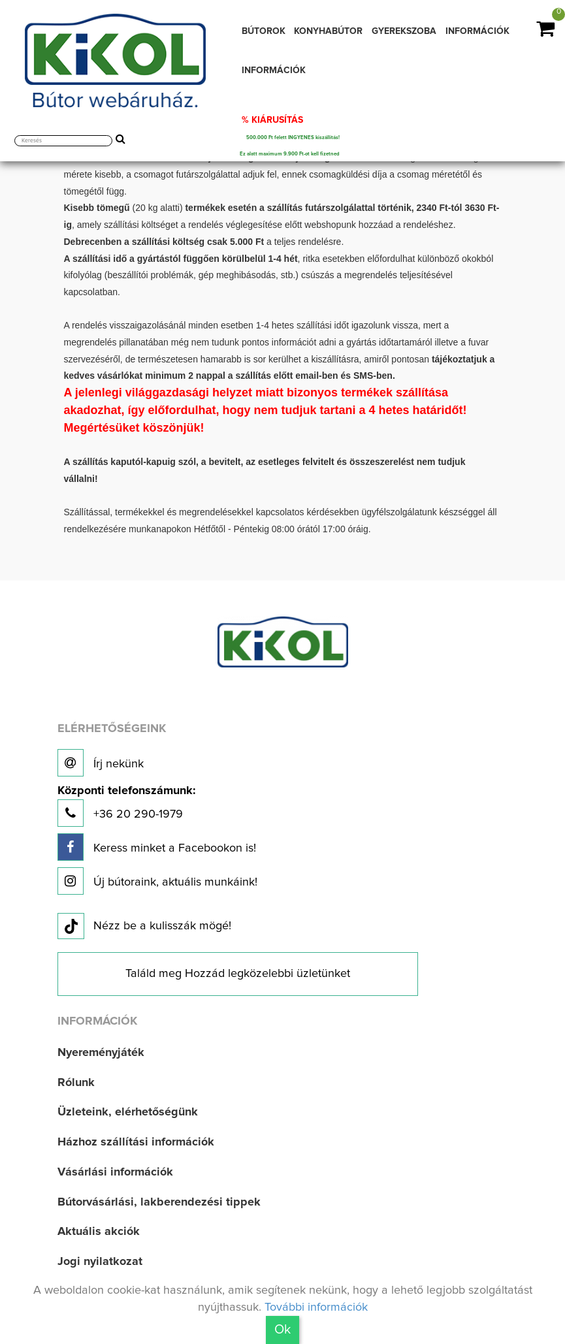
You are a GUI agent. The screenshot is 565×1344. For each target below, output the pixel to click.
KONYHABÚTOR (328, 31)
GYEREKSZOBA (404, 31)
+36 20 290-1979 (126, 806)
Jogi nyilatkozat (99, 1262)
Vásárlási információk (115, 1172)
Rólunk (76, 1083)
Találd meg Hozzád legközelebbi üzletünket (237, 974)
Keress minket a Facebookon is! (156, 847)
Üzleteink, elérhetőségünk (127, 1112)
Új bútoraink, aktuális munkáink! (157, 881)
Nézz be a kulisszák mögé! (144, 926)
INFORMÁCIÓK (477, 31)
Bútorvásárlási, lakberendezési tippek (159, 1202)
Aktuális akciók (98, 1232)
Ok (282, 1329)
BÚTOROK (263, 31)
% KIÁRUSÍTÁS (272, 120)
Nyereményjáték (100, 1053)
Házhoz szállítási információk (135, 1142)
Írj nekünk (100, 762)
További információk (316, 1307)
